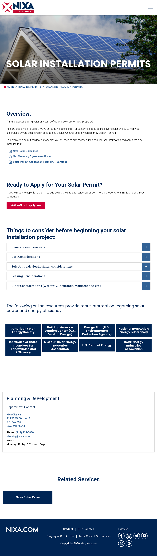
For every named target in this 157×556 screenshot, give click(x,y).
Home (9, 86)
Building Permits (29, 86)
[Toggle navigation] (150, 7)
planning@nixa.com (18, 436)
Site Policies (86, 529)
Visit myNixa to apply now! (26, 205)
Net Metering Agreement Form (30, 156)
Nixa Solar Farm (28, 497)
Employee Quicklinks (60, 536)
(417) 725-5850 (25, 432)
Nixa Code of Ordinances (94, 536)
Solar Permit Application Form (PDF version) (38, 162)
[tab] (78, 247)
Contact (68, 529)
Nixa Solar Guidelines (23, 151)
